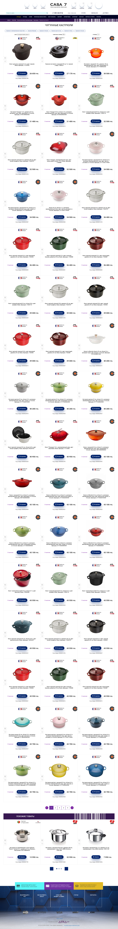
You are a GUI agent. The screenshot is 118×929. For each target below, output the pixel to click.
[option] (21, 842)
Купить (23, 857)
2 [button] (59, 868)
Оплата (83, 13)
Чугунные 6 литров (79, 30)
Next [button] (66, 868)
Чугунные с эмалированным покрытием (15, 30)
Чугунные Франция (32, 30)
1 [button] (56, 868)
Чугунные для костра (56, 30)
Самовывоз (94, 13)
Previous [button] (51, 868)
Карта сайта (60, 918)
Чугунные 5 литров (43, 30)
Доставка (105, 13)
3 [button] (61, 868)
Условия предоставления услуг (72, 925)
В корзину (23, 73)
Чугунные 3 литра (68, 30)
